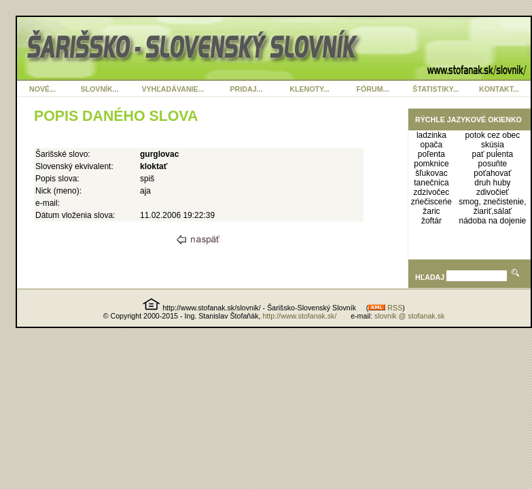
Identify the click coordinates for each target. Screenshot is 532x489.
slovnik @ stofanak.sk (409, 316)
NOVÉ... (42, 89)
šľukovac (431, 173)
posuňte (493, 163)
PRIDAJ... (246, 89)
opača (432, 144)
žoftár (431, 220)
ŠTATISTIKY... (435, 89)
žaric (431, 211)
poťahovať (492, 173)
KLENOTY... (309, 89)
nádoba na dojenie (493, 220)
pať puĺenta (493, 154)
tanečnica (431, 182)
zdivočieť (492, 192)
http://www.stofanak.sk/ (299, 316)
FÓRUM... (373, 89)
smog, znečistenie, (492, 201)
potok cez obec (492, 135)
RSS (385, 308)
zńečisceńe (431, 201)
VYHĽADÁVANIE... (172, 89)
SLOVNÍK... (99, 89)
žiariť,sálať (493, 211)
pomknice (431, 163)
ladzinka (431, 135)
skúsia (492, 144)
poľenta (431, 154)
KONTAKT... (499, 89)
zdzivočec (432, 192)
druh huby (492, 182)
